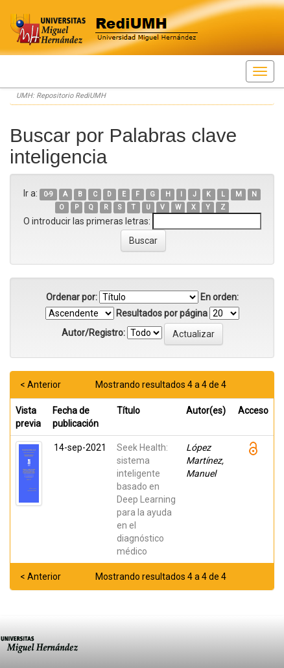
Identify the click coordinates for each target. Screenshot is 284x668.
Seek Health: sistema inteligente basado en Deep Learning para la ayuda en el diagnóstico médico (146, 499)
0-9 (48, 194)
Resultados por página (161, 313)
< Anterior (40, 384)
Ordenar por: (71, 297)
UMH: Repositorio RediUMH (61, 95)
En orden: (219, 297)
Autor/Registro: (93, 333)
